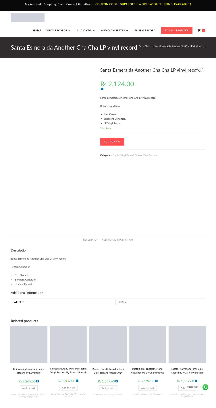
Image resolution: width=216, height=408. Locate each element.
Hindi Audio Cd (171, 369)
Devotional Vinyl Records (127, 385)
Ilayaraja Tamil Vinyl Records (23, 332)
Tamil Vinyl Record (73, 331)
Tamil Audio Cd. (171, 364)
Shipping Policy (174, 397)
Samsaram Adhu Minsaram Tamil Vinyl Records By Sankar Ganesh (68, 308)
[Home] (140, 46)
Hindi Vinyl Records (124, 369)
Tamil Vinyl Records (124, 364)
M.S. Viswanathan (178, 331)
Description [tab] (90, 177)
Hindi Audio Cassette (77, 369)
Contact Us (74, 4)
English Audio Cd (171, 385)
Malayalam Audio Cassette (79, 380)
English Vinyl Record (123, 155)
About (88, 4)
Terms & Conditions (139, 397)
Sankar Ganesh (57, 331)
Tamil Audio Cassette (76, 364)
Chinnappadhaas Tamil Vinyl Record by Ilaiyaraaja (29, 308)
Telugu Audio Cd (171, 375)
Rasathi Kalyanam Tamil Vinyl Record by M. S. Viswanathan (187, 308)
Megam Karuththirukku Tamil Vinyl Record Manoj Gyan (108, 308)
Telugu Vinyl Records (125, 380)
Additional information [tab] (117, 177)
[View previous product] (197, 69)
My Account (33, 4)
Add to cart (112, 141)
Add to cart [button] (28, 325)
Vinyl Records (150, 155)
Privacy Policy (157, 397)
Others (138, 155)
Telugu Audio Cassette (77, 375)
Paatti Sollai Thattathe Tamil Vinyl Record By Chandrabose (147, 308)
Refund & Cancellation (194, 397)
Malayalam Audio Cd (173, 380)
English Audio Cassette (77, 385)
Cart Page (22, 380)
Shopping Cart (53, 4)
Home (20, 364)
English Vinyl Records (125, 375)
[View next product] (202, 69)
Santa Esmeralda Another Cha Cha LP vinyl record (179, 46)
